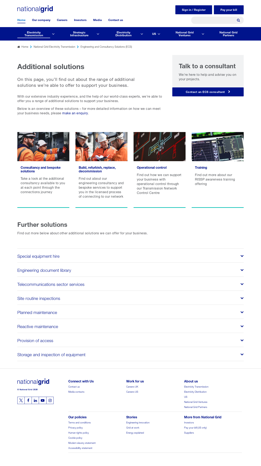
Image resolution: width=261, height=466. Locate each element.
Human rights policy (78, 432)
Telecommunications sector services (51, 284)
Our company (41, 19)
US (154, 33)
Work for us (135, 381)
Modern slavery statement (82, 442)
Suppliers (189, 432)
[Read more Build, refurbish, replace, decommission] (101, 170)
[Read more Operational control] (160, 170)
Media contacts (76, 391)
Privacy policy (75, 427)
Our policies (77, 416)
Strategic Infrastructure (79, 33)
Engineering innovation (137, 422)
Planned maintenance (37, 312)
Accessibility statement (80, 447)
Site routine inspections (39, 298)
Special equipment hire (38, 255)
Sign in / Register (194, 9)
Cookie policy (75, 437)
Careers (62, 19)
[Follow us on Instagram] (49, 400)
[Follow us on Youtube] (42, 400)
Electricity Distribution (123, 33)
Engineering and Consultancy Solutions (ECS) (106, 46)
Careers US (132, 391)
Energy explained (135, 432)
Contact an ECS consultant (205, 91)
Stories (131, 416)
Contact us (115, 19)
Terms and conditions (79, 422)
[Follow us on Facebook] (28, 400)
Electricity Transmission (33, 33)
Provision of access (35, 340)
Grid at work (132, 427)
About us (191, 381)
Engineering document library (44, 269)
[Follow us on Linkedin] (35, 400)
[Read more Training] (218, 170)
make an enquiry (75, 112)
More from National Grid (202, 416)
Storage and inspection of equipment (51, 354)
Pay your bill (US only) (195, 427)
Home (21, 19)
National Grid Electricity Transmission (54, 46)
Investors (80, 19)
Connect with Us (81, 381)
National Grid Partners (228, 33)
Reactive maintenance (38, 326)
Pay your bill (228, 9)
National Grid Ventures (185, 33)
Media (97, 19)
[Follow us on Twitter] (21, 400)
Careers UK (132, 386)
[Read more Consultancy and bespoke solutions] (43, 170)
